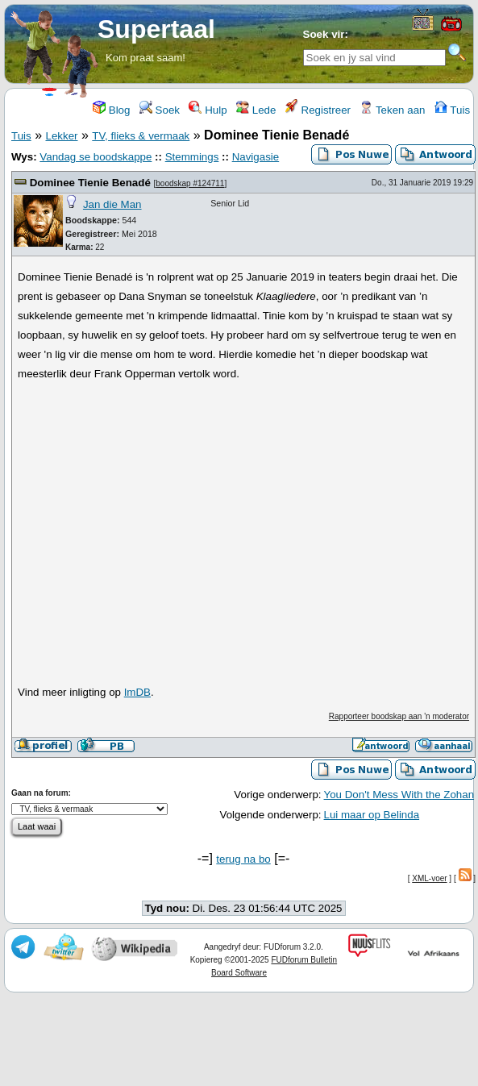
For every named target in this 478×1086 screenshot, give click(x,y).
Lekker (61, 136)
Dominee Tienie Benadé (92, 183)
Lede (256, 110)
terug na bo (243, 859)
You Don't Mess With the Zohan (399, 794)
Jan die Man (112, 204)
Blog (111, 110)
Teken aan (392, 110)
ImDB (137, 692)
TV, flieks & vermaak (140, 136)
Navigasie (256, 157)
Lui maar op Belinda (372, 815)
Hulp (208, 110)
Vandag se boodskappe (95, 157)
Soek (159, 110)
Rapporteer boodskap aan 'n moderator (399, 716)
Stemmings (192, 157)
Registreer (318, 110)
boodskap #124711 (190, 183)
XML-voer (429, 878)
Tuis (452, 110)
